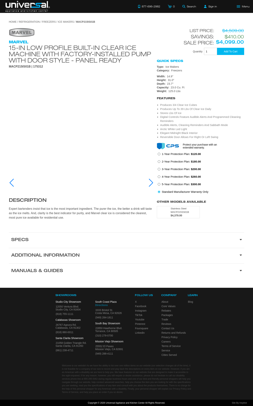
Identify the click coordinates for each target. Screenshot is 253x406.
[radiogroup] (200, 174)
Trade (164, 319)
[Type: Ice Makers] (200, 66)
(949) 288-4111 (104, 353)
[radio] (179, 155)
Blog (190, 301)
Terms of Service (171, 346)
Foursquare (141, 328)
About (164, 301)
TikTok (138, 315)
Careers (166, 341)
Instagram (140, 310)
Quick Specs (170, 60)
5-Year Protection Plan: (181, 184)
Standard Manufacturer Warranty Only (185, 191)
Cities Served (169, 354)
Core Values (168, 306)
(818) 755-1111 (64, 313)
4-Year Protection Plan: (181, 176)
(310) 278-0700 (104, 335)
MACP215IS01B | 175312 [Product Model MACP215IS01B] (26, 66)
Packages (167, 315)
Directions (101, 305)
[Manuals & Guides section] (126, 271)
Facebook (140, 306)
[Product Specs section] (126, 240)
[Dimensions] (200, 84)
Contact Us (167, 328)
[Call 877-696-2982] (149, 6)
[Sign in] (210, 6)
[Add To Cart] (230, 51)
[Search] (189, 6)
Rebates (166, 310)
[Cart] (171, 6)
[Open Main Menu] (243, 6)
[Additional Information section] (126, 255)
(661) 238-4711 (64, 350)
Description (28, 200)
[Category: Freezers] (200, 70)
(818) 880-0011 (64, 332)
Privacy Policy (169, 337)
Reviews (166, 323)
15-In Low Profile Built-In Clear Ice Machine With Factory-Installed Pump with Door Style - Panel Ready (80, 53)
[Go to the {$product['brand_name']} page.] (22, 32)
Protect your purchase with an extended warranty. (200, 146)
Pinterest (140, 323)
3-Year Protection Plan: (181, 169)
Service (165, 350)
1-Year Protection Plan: (181, 154)
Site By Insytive (239, 403)
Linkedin (140, 332)
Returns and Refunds (173, 332)
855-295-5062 (91, 379)
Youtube (139, 319)
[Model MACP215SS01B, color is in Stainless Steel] (178, 212)
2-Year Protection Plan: (181, 161)
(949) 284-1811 (104, 317)
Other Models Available (181, 201)
